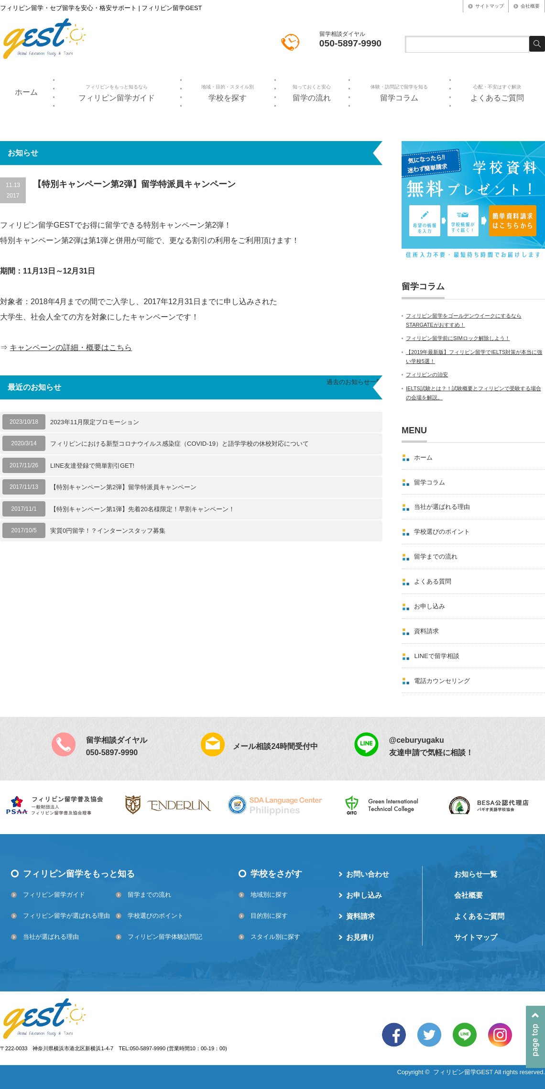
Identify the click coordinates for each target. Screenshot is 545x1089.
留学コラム (399, 92)
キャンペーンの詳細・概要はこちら (71, 347)
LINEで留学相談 (436, 656)
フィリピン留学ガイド (117, 92)
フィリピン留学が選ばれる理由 (66, 915)
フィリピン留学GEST (463, 1072)
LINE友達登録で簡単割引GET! (92, 465)
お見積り (360, 937)
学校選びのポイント (442, 531)
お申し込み (429, 606)
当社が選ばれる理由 (442, 506)
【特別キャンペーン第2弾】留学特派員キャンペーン (123, 487)
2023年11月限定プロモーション (94, 422)
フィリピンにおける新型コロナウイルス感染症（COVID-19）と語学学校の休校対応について (179, 443)
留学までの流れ (436, 556)
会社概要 (530, 6)
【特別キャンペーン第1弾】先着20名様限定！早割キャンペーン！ (142, 509)
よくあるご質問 (497, 92)
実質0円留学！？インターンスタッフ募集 (107, 530)
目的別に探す (269, 915)
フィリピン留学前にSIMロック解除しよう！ (458, 338)
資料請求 (426, 631)
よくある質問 (432, 581)
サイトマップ (489, 6)
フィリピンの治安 (427, 374)
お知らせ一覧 (475, 874)
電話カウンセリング (442, 680)
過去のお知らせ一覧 (354, 381)
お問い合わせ (367, 874)
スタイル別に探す (275, 936)
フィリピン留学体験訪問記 (165, 936)
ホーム (26, 92)
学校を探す (227, 92)
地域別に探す (269, 894)
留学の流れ (311, 92)
